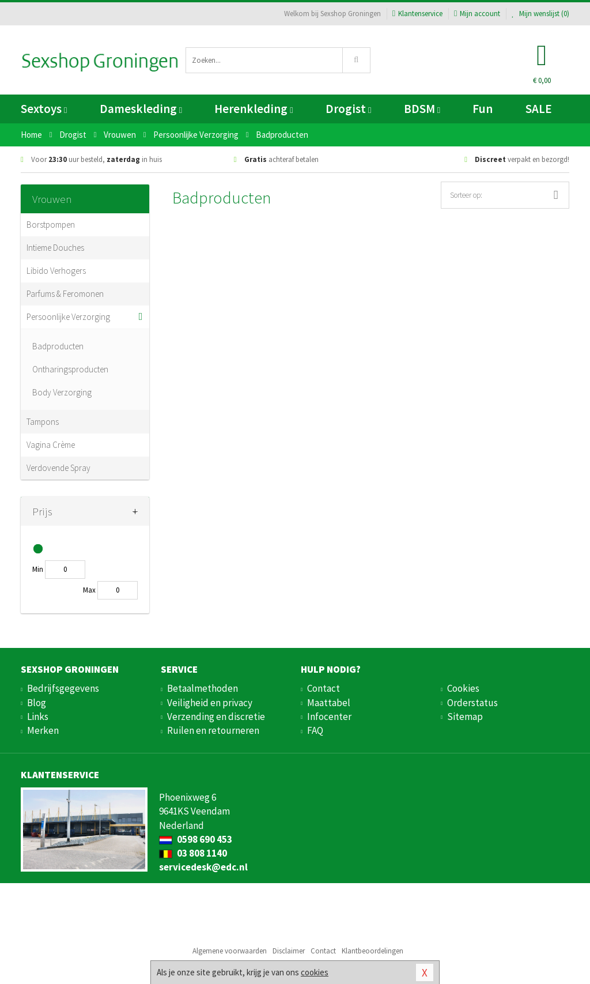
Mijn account (477, 13)
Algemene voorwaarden (229, 951)
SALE (538, 108)
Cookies (463, 688)
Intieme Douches (55, 247)
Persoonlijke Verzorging (68, 316)
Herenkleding (253, 108)
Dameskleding (141, 108)
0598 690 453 (195, 839)
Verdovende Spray (58, 467)
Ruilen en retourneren (213, 730)
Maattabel (328, 702)
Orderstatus (472, 702)
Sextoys (44, 108)
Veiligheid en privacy (209, 702)
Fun (482, 108)
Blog (36, 702)
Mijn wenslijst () (540, 13)
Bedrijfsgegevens (63, 688)
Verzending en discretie (216, 716)
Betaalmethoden (202, 688)
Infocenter (329, 716)
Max (89, 590)
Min (37, 569)
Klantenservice (417, 13)
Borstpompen (51, 224)
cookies (314, 972)
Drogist (348, 108)
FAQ (315, 730)
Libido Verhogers (56, 270)
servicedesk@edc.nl (203, 867)
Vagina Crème (51, 444)
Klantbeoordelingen (372, 951)
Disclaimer (289, 951)
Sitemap (465, 716)
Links (37, 716)
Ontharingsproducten (70, 369)
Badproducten (58, 346)
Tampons (43, 421)
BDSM (422, 108)
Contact (323, 688)
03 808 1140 (193, 853)
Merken (43, 730)
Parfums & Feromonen (65, 293)
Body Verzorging (62, 392)
